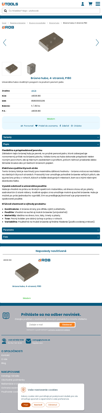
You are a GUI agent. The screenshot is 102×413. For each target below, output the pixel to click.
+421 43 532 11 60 (16, 340)
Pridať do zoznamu (46, 125)
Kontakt (5, 355)
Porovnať (27, 125)
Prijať (26, 405)
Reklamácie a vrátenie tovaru (16, 383)
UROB (33, 90)
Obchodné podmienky (13, 379)
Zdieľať (64, 125)
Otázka (76, 125)
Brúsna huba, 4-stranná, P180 (26, 286)
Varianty (7, 137)
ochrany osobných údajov (59, 330)
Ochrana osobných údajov (15, 387)
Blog (3, 363)
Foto (5, 237)
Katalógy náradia (10, 375)
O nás (4, 359)
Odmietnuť (52, 405)
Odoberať (67, 325)
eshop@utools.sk (41, 340)
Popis (6, 144)
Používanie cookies (11, 391)
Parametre (8, 230)
